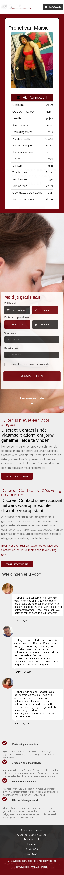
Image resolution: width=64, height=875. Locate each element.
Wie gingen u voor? (32, 266)
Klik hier (43, 861)
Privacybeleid (32, 839)
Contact (32, 853)
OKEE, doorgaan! (39, 867)
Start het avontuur (17, 564)
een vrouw (19, 310)
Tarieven (32, 844)
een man (45, 310)
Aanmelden (32, 376)
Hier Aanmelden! (32, 97)
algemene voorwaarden (38, 364)
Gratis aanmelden (32, 830)
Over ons (32, 849)
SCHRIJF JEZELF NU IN (17, 476)
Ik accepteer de (30, 364)
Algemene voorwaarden (32, 834)
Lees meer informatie (32, 398)
